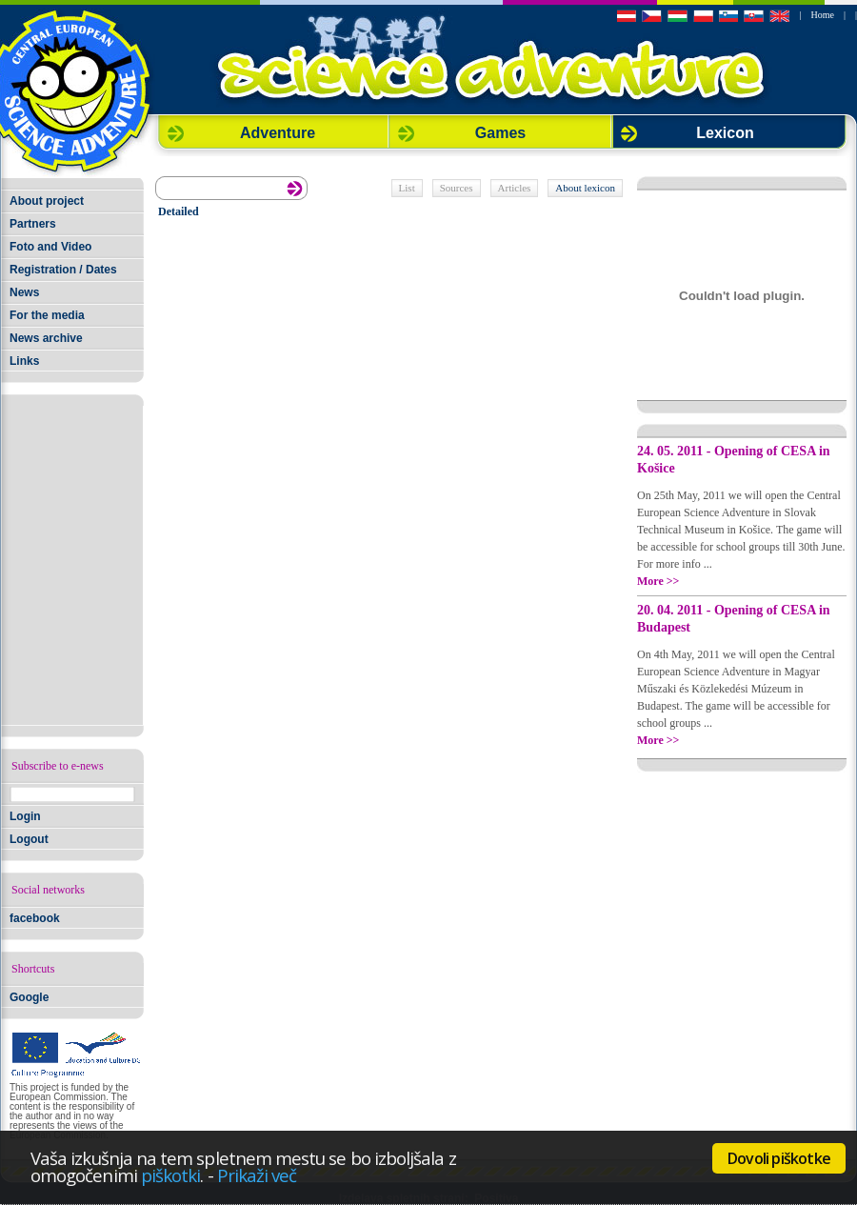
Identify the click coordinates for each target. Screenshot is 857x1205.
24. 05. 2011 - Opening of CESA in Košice (733, 459)
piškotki (171, 1175)
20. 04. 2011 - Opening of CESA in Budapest (733, 618)
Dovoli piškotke (778, 1158)
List (407, 187)
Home (822, 15)
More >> (658, 581)
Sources (456, 187)
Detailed (178, 211)
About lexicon (585, 187)
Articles (514, 187)
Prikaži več (257, 1175)
